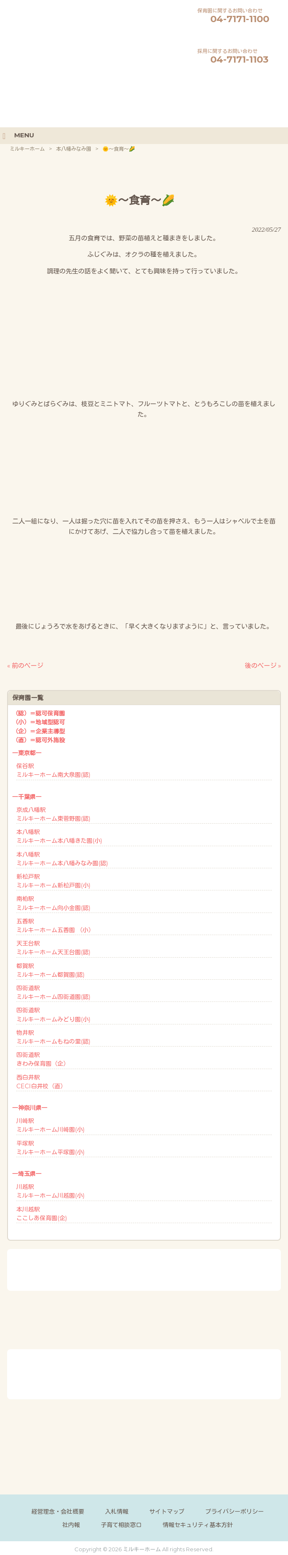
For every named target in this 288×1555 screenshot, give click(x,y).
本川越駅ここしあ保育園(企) (41, 1213)
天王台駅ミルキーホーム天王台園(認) (53, 947)
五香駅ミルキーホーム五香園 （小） (55, 925)
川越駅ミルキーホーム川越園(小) (50, 1190)
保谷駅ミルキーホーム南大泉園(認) (53, 769)
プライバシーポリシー (234, 1511)
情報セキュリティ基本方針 (198, 1524)
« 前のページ (25, 665)
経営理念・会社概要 (57, 1511)
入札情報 (116, 1511)
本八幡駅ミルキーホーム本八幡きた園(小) (59, 835)
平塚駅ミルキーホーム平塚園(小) (50, 1147)
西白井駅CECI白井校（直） (41, 1081)
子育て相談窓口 (121, 1524)
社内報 (71, 1524)
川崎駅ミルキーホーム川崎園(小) (50, 1124)
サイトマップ (166, 1511)
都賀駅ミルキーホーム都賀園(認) (50, 969)
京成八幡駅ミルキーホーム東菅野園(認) (53, 813)
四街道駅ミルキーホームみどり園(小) (53, 1014)
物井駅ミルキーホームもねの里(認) (53, 1036)
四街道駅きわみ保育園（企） (42, 1058)
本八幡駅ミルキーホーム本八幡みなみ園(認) (62, 858)
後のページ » (263, 665)
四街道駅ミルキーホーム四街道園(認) (53, 992)
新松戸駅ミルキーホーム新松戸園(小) (53, 880)
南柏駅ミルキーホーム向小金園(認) (53, 902)
